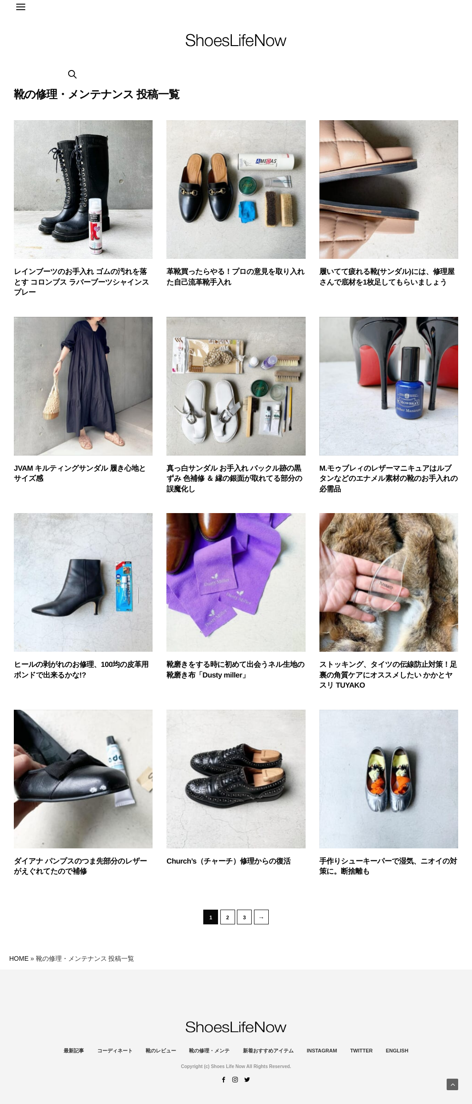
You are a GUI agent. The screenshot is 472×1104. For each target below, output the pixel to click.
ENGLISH (397, 1050)
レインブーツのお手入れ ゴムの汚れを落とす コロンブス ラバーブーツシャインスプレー (81, 282)
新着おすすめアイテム (268, 1050)
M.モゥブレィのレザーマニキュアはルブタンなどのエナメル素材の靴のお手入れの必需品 (388, 479)
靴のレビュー (161, 1050)
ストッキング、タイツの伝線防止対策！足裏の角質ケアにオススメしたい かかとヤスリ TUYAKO (388, 675)
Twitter (361, 1050)
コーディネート (115, 1050)
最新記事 (74, 1050)
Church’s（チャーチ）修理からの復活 (228, 861)
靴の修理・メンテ (209, 1050)
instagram (322, 1050)
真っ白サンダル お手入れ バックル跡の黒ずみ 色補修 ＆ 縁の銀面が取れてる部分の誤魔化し (234, 479)
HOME (19, 958)
